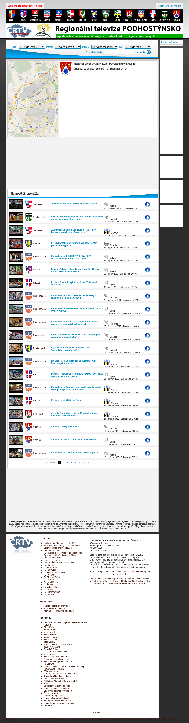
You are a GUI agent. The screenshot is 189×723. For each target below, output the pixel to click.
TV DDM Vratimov (52, 592)
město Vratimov (51, 629)
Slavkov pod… (40, 217)
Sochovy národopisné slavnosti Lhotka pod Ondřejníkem (118, 581)
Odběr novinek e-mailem (169, 6)
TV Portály (45, 538)
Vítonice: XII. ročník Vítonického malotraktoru (74, 439)
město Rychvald (51, 637)
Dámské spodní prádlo (118, 719)
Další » (86, 463)
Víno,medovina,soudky (40, 719)
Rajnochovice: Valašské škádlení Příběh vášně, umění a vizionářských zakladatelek (74, 322)
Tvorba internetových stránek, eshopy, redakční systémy (79, 719)
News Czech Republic (54, 669)
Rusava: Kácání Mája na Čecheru (67, 400)
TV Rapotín (49, 580)
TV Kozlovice (50, 570)
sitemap (96, 712)
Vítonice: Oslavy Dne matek (65, 426)
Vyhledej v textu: (94, 52)
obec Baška (49, 642)
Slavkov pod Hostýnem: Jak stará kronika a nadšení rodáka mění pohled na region (77, 218)
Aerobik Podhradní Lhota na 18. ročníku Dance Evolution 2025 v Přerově (74, 414)
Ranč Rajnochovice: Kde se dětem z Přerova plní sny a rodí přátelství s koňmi (75, 335)
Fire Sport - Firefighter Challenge (59, 700)
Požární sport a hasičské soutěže (59, 703)
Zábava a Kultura (52, 671)
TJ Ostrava (49, 594)
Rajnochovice (39, 256)
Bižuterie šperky (25, 722)
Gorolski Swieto (112, 583)
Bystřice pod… (40, 348)
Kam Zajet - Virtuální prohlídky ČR (60, 611)
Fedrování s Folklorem (132, 583)
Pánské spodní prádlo (141, 719)
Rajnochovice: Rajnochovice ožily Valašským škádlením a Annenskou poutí (73, 296)
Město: (49, 47)
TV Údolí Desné (51, 582)
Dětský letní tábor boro (16, 719)
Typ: (121, 47)
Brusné (36, 269)
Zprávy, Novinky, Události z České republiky (64, 666)
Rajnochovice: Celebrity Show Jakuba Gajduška (75, 452)
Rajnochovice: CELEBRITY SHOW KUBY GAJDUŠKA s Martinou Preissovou (71, 257)
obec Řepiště (50, 632)
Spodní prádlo (159, 719)
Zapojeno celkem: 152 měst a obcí (25, 6)
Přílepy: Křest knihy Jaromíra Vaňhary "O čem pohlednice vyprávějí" (74, 244)
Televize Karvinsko (52, 558)
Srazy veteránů (51, 693)
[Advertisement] (82, 163)
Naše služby (46, 601)
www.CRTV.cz (101, 543)
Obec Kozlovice (51, 627)
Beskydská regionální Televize (58, 548)
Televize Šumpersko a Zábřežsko (59, 562)
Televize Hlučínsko (52, 550)
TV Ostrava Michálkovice (55, 652)
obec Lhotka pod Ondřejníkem (58, 644)
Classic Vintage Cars (53, 696)
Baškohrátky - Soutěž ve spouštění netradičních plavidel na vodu (120, 578)
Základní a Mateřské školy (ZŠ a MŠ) (61, 681)
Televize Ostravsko (52, 560)
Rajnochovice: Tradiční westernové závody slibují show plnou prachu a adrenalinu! (76, 388)
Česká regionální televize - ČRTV (59, 543)
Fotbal (46, 683)
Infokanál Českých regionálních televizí (62, 545)
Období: (86, 47)
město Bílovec (50, 634)
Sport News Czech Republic (57, 686)
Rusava (36, 283)
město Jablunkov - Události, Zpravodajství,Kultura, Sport (57, 657)
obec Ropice (49, 654)
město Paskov (50, 639)
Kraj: (15, 47)
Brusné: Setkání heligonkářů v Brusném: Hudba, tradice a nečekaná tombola (75, 270)
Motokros (48, 705)
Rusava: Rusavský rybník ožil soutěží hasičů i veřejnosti (74, 283)
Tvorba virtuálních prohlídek (57, 606)
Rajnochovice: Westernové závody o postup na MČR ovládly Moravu (77, 309)
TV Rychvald (50, 575)
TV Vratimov (49, 589)
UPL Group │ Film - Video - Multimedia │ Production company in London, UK (121, 573)
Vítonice (37, 427)
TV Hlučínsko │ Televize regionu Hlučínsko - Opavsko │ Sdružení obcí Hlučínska (64, 554)
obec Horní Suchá (52, 647)
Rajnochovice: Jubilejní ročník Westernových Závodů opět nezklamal (74, 362)
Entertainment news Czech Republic (60, 674)
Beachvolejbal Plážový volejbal (58, 691)
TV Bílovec (49, 565)
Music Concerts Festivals (55, 678)
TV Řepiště (49, 584)
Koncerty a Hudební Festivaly (57, 676)
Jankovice (37, 204)
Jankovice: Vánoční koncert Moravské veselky (74, 203)
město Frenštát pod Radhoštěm (58, 661)
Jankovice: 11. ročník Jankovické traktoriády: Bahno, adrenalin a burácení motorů (74, 231)
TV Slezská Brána (52, 577)
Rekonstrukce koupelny (46, 722)
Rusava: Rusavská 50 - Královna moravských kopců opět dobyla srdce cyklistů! (77, 375)
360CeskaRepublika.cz (54, 608)
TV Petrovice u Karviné (54, 572)
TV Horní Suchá (51, 567)
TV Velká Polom (51, 587)
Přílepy (36, 243)
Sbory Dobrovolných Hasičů (57, 698)
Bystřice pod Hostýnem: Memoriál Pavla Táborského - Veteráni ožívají (71, 349)
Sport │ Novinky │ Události (56, 688)
